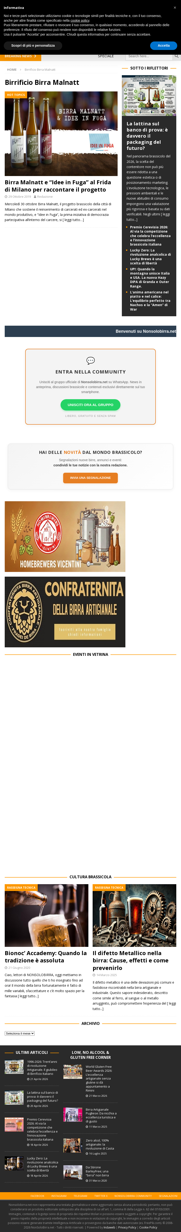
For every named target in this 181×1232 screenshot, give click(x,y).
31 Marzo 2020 (98, 1180)
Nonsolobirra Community (133, 1196)
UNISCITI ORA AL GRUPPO (90, 405)
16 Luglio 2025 (98, 1153)
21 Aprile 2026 (39, 1079)
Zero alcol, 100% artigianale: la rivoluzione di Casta (100, 1144)
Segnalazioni (168, 1196)
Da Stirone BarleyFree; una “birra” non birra (97, 1171)
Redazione (45, 196)
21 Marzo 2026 (98, 1095)
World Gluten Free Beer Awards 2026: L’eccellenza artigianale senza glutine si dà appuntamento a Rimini (99, 1078)
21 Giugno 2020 (19, 967)
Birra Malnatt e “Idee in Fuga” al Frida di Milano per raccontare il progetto (58, 185)
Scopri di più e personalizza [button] (33, 45)
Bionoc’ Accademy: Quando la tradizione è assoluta (46, 956)
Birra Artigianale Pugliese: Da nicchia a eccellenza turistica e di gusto (101, 1115)
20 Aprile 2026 (39, 1106)
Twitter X (100, 1196)
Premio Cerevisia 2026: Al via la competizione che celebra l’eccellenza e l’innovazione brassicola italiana (150, 235)
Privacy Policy (127, 1227)
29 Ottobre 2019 (19, 196)
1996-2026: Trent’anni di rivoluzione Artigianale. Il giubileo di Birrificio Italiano (42, 1068)
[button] (175, 7)
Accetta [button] (164, 45)
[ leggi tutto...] (28, 996)
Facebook (37, 1196)
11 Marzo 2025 (98, 1126)
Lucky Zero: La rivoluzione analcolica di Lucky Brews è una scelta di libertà (150, 256)
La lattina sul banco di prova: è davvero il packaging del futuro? (147, 135)
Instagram (58, 1196)
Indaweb (109, 1227)
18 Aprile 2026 (39, 1144)
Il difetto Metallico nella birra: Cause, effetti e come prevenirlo (131, 960)
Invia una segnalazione (90, 478)
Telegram (80, 1196)
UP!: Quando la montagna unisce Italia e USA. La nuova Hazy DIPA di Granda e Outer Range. (150, 277)
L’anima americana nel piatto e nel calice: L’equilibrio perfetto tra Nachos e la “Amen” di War (150, 301)
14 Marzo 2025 (106, 975)
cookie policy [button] (79, 20)
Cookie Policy (148, 1227)
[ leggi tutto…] (73, 220)
